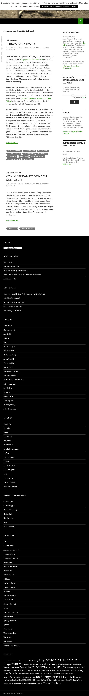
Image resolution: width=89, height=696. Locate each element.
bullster (6, 432)
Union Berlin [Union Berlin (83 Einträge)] (17, 683)
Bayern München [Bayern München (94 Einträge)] (66, 664)
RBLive (5, 474)
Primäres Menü (86, 21)
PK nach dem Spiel (10, 604)
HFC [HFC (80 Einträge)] (38, 673)
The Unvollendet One (11, 266)
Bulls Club (7, 428)
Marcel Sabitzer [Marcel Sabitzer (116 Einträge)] (10, 677)
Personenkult (8, 600)
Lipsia (5, 522)
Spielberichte (8, 616)
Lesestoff (6, 591)
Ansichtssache (8, 546)
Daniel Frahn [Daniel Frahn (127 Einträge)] (19, 670)
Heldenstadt (7, 514)
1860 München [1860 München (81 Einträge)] (31, 664)
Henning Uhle (8, 302)
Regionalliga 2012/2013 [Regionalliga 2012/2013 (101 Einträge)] (21, 680)
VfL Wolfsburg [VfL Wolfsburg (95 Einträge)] (26, 683)
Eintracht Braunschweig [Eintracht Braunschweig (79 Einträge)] (62, 670)
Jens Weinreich (8, 359)
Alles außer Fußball (10, 279)
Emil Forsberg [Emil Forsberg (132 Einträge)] (76, 670)
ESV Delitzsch (43, 151)
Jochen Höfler (42, 153)
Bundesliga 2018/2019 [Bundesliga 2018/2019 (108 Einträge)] (76, 667)
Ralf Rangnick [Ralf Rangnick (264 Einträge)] (46, 677)
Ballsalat (6, 338)
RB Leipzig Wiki (8, 457)
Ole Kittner (23, 156)
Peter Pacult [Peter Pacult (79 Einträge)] (20, 677)
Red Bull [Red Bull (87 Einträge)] (78, 677)
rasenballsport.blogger (11, 449)
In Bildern (6, 579)
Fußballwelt (7, 571)
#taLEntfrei (7, 424)
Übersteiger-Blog (9, 405)
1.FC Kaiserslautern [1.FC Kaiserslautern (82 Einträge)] (21, 661)
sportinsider (7, 388)
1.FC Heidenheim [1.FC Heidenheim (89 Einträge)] (9, 661)
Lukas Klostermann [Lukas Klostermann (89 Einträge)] (54, 673)
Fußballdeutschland (10, 566)
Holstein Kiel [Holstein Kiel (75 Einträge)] (44, 673)
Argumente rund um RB (12, 550)
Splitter (6, 625)
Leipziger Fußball (9, 587)
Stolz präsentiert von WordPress (13, 693)
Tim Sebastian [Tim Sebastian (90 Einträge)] (8, 683)
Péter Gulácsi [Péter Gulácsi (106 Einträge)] (30, 677)
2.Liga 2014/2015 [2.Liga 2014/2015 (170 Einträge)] (48, 660)
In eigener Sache (9, 583)
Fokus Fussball (8, 351)
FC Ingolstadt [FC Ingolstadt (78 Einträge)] (20, 673)
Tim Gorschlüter (14, 159)
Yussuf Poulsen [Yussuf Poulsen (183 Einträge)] (52, 683)
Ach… (5, 542)
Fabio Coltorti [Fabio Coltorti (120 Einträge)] (9, 673)
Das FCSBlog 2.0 (9, 346)
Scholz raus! (7, 262)
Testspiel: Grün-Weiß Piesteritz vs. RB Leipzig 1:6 (28, 294)
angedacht (7, 334)
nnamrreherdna (8, 526)
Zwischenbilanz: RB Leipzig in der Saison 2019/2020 (22, 275)
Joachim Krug (29, 153)
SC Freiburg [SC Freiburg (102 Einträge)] (36, 680)
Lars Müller (12, 156)
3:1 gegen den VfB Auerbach (31, 59)
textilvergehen (8, 401)
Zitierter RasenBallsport (11, 645)
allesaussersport (9, 330)
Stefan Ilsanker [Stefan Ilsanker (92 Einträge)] (52, 680)
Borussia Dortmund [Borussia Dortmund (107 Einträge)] (11, 667)
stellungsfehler (8, 396)
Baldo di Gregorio (14, 151)
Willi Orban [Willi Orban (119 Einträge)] (37, 683)
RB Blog (6, 453)
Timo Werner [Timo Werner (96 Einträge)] (77, 680)
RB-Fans (6, 461)
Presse (5, 608)
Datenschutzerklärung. (29, 6)
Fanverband (7, 436)
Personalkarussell (9, 596)
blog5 (5, 342)
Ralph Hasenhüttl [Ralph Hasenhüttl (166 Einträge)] (65, 677)
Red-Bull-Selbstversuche (12, 612)
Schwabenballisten (10, 486)
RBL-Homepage (9, 470)
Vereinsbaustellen (13, 173)
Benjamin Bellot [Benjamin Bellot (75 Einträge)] (77, 664)
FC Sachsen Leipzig (14, 153)
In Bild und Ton (8, 575)
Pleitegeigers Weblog (10, 371)
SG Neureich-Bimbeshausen (13, 380)
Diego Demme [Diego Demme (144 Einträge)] (33, 670)
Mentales (19, 306)
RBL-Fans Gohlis (9, 466)
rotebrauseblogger (27, 48)
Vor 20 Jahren (8, 637)
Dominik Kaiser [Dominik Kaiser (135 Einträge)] (48, 670)
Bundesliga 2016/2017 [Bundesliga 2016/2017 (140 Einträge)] (32, 667)
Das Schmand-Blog (10, 510)
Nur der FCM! (8, 367)
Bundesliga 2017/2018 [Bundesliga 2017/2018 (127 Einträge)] (55, 667)
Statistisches (8, 629)
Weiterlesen (67, 164)
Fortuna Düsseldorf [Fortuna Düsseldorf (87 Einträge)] (30, 673)
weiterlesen (12, 142)
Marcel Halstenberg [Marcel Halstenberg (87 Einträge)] (67, 673)
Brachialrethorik (9, 554)
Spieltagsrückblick (9, 621)
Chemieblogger (8, 506)
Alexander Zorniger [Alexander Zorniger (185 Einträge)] (47, 664)
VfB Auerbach (28, 159)
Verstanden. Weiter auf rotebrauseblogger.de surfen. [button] (59, 7)
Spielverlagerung (9, 384)
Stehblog (6, 392)
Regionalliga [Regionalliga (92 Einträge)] (7, 680)
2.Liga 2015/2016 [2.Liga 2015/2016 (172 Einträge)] (70, 660)
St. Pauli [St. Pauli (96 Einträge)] (43, 680)
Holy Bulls (7, 441)
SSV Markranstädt (37, 156)
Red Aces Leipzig (9, 482)
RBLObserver (8, 478)
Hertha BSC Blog (9, 355)
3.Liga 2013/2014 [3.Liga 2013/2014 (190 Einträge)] (14, 664)
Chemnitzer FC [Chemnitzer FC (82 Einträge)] (8, 671)
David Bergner (30, 151)
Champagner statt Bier (11, 558)
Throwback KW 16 (21, 43)
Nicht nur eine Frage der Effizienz (15, 270)
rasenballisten (8, 445)
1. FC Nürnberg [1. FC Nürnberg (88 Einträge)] (33, 661)
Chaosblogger (8, 501)
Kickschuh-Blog (8, 363)
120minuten (7, 326)
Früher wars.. (11, 40)
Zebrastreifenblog (9, 409)
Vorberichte (7, 641)
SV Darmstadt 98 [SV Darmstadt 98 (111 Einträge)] (65, 680)
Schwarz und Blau (9, 376)
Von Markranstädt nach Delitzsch (26, 177)
